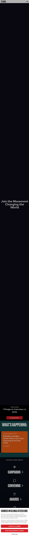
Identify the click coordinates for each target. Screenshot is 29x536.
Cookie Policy (14, 534)
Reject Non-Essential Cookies (14, 530)
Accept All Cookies (14, 526)
